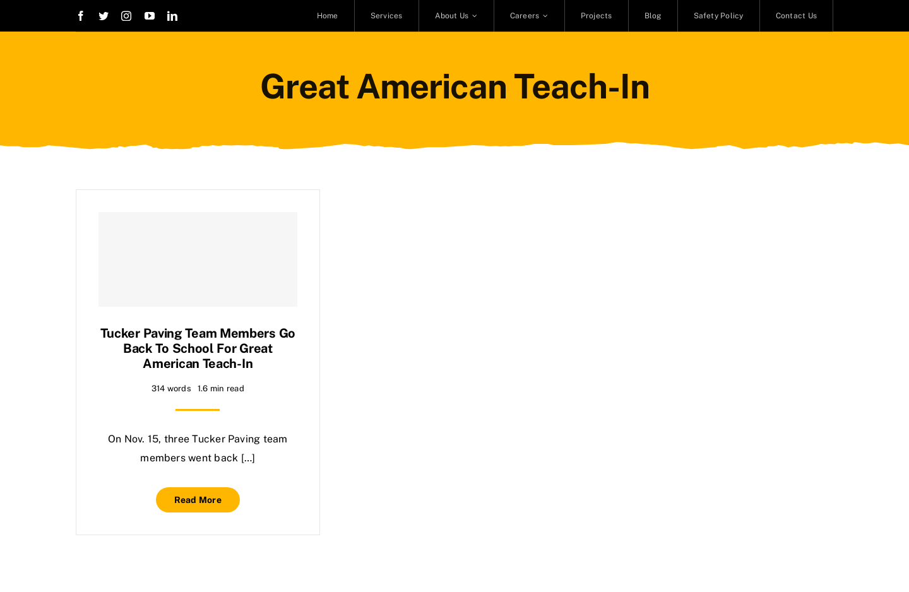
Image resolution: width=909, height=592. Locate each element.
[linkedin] (172, 16)
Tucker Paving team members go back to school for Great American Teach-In (197, 348)
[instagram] (126, 16)
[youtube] (150, 16)
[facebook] (81, 16)
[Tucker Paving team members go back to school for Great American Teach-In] (197, 259)
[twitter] (103, 16)
